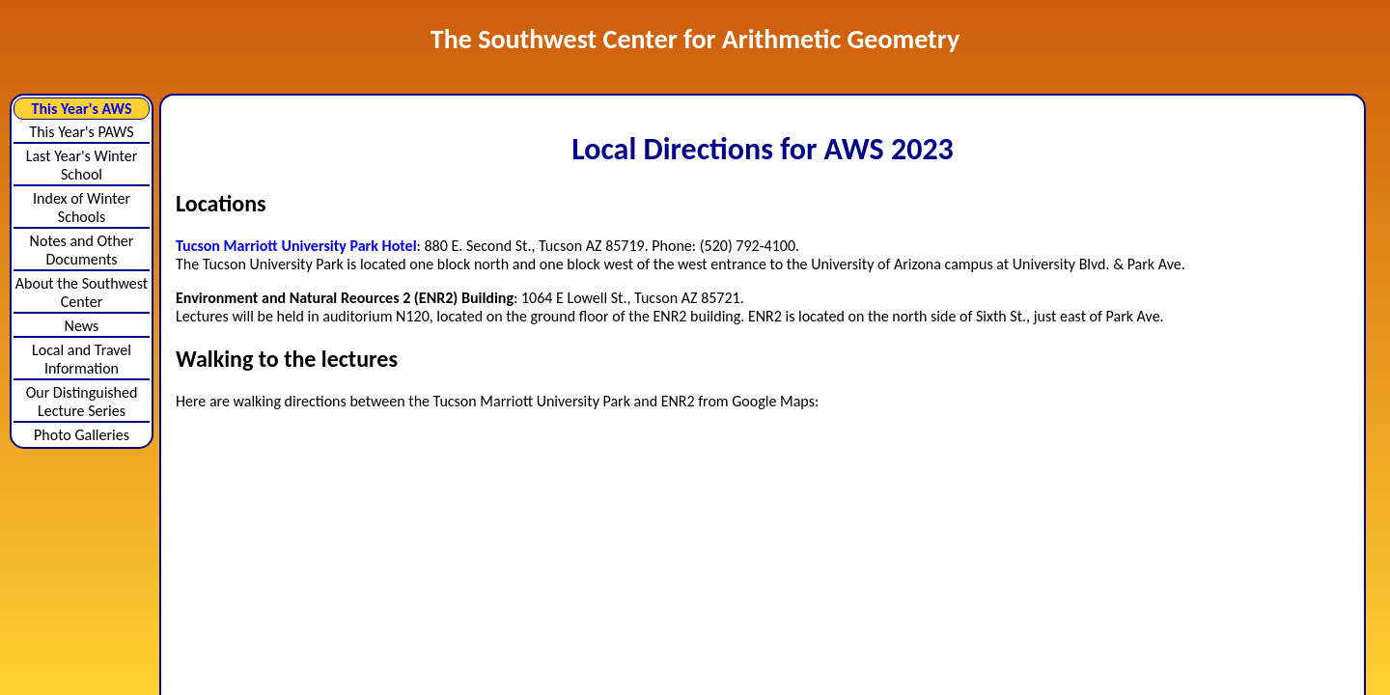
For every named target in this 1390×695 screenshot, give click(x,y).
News (82, 326)
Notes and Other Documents (82, 250)
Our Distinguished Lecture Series (82, 401)
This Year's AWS (82, 108)
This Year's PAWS (81, 132)
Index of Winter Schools (81, 207)
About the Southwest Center (81, 292)
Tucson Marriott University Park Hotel (296, 245)
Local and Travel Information (81, 359)
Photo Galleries (81, 435)
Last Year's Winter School (82, 165)
